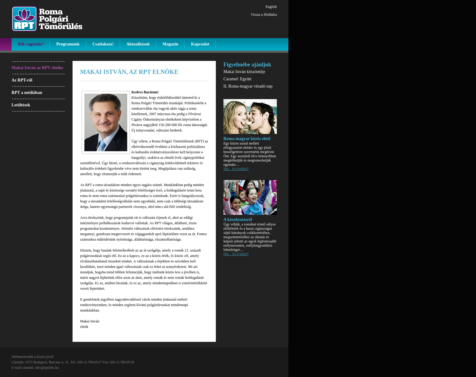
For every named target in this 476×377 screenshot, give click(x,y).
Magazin (170, 44)
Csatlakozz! (103, 44)
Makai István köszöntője (244, 71)
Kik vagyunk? (30, 44)
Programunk (68, 44)
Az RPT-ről (22, 80)
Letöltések (21, 105)
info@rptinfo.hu (47, 367)
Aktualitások (138, 44)
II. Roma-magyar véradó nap (248, 86)
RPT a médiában (27, 92)
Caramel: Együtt (237, 79)
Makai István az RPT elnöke (37, 67)
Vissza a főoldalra (264, 14)
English (271, 7)
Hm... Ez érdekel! (236, 169)
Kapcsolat (200, 44)
